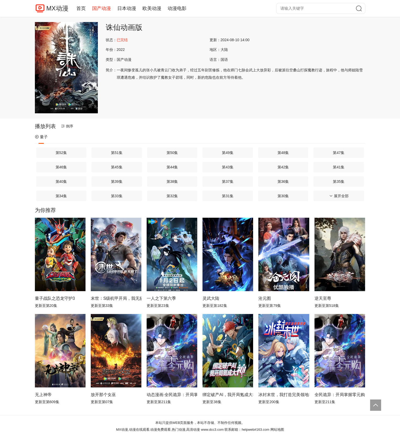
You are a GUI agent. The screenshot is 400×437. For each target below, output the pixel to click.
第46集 (61, 167)
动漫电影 (177, 8)
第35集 (338, 181)
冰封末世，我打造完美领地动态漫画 (283, 394)
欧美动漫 (151, 8)
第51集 (116, 153)
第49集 (227, 153)
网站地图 (277, 429)
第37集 (227, 181)
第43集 (227, 167)
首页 (81, 8)
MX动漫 (57, 8)
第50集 (172, 153)
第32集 (172, 196)
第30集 (283, 196)
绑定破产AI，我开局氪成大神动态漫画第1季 (227, 394)
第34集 (61, 196)
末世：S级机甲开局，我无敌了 (116, 298)
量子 (41, 137)
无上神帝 (43, 394)
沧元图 (264, 298)
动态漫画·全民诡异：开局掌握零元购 (172, 394)
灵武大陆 (210, 298)
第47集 (338, 153)
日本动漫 (126, 8)
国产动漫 (101, 8)
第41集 (338, 167)
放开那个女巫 (103, 394)
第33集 (116, 196)
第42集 (283, 167)
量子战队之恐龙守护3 (55, 298)
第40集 (61, 181)
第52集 (61, 153)
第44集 (172, 167)
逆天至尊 (322, 298)
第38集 (172, 181)
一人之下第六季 (161, 298)
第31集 (227, 196)
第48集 (283, 153)
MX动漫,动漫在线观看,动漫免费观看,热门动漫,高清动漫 (158, 429)
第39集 (116, 181)
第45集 (116, 167)
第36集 (283, 181)
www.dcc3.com (212, 429)
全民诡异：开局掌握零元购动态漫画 (339, 394)
